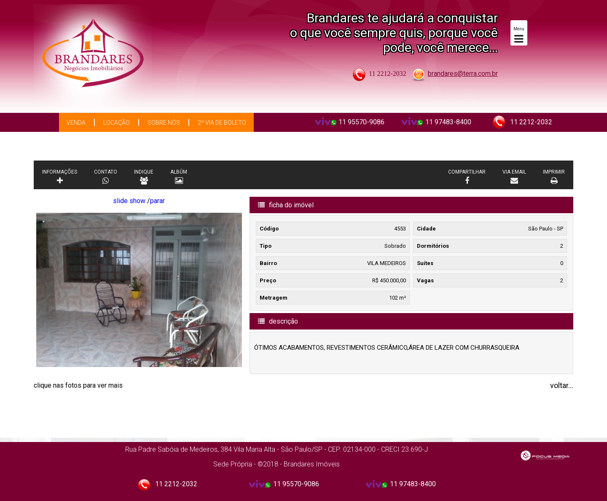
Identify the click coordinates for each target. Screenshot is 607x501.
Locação (116, 122)
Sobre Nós (164, 122)
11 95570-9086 (361, 122)
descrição (278, 321)
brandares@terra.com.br (463, 74)
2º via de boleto (222, 122)
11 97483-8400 (448, 122)
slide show (129, 201)
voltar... (561, 385)
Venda (76, 122)
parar (157, 201)
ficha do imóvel (286, 205)
